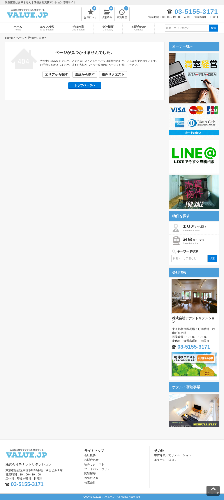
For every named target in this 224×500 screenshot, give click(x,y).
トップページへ (84, 85)
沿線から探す (85, 74)
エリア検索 (47, 28)
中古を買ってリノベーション (172, 455)
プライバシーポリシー (98, 469)
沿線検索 (78, 28)
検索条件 (107, 13)
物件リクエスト (113, 74)
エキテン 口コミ (165, 459)
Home (9, 37)
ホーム (18, 28)
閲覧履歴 (122, 13)
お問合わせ (138, 28)
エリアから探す (56, 74)
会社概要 (108, 28)
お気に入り (90, 13)
